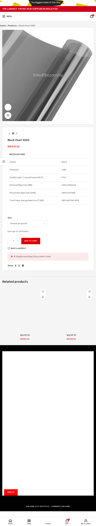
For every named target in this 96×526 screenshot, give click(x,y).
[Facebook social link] (15, 266)
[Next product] (17, 133)
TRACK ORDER (11, 424)
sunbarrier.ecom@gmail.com (25, 450)
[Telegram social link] (23, 266)
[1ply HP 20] (24, 309)
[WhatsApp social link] (19, 266)
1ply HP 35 (71, 335)
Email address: (10, 477)
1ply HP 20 (25, 335)
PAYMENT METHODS (14, 409)
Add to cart (30, 241)
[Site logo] (48, 16)
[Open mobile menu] (7, 16)
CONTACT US (10, 398)
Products (12, 26)
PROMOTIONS (10, 419)
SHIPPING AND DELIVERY (16, 414)
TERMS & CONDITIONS (15, 373)
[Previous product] (9, 133)
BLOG (7, 383)
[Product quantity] (13, 241)
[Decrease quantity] (9, 241)
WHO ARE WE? (11, 363)
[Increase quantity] (18, 241)
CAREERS (8, 368)
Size (9, 218)
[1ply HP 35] (71, 309)
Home (3, 26)
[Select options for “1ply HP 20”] (43, 297)
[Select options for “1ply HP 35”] (89, 297)
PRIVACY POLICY (12, 378)
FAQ (6, 404)
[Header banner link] (48, 3)
